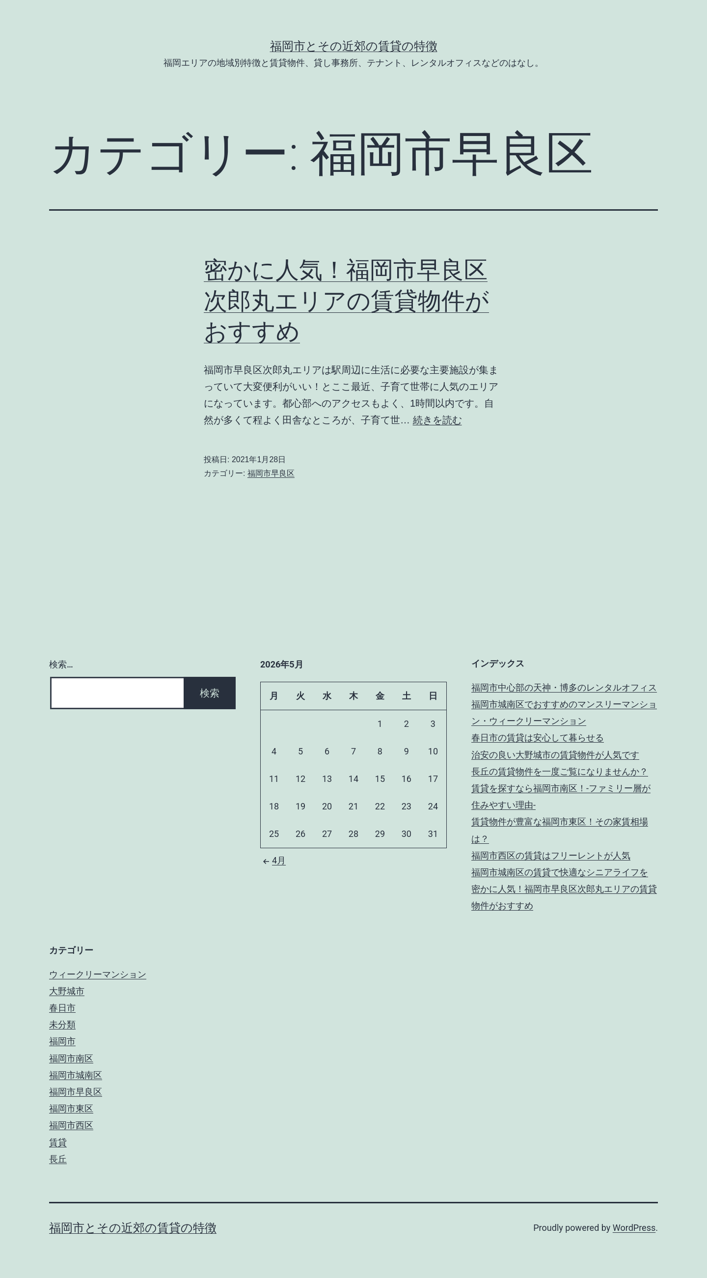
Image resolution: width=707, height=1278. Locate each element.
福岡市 (62, 1041)
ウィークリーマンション (97, 974)
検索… (61, 664)
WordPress (634, 1227)
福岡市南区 (71, 1058)
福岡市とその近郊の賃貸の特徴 (353, 46)
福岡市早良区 (271, 473)
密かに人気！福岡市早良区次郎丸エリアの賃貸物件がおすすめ (346, 300)
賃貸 (58, 1142)
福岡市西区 (71, 1125)
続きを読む (437, 420)
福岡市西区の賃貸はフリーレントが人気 (550, 855)
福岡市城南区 (75, 1075)
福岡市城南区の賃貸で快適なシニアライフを (559, 872)
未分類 (62, 1024)
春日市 (62, 1007)
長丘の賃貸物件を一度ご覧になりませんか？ (559, 771)
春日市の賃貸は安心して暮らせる (537, 737)
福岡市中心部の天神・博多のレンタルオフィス (564, 687)
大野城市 (66, 991)
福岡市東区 (71, 1108)
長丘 (58, 1159)
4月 (273, 860)
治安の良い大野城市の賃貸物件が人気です (555, 755)
